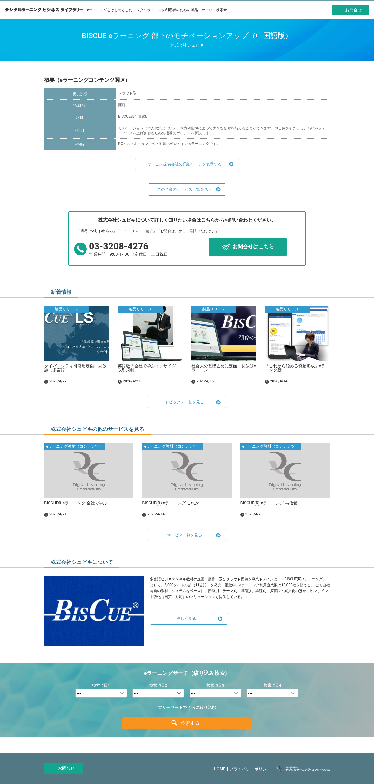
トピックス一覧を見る (184, 402)
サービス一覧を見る (184, 535)
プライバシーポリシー (250, 769)
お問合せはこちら (253, 247)
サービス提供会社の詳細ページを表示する (185, 164)
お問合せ (66, 768)
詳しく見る (186, 618)
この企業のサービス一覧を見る (184, 189)
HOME (219, 769)
